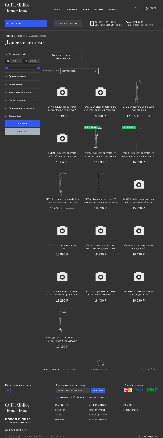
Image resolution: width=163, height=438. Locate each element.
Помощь (128, 405)
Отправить (98, 390)
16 (63, 369)
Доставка (98, 9)
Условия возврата (97, 419)
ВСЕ (73, 369)
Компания (61, 405)
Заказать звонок (108, 25)
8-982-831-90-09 (106, 22)
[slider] (6, 68)
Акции (57, 9)
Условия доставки (98, 414)
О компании (71, 9)
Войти (151, 8)
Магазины (113, 9)
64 (68, 369)
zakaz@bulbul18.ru (16, 430)
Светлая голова (150, 436)
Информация (97, 405)
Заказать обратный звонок (18, 422)
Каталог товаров (15, 23)
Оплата (85, 9)
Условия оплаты (97, 410)
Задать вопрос (130, 410)
